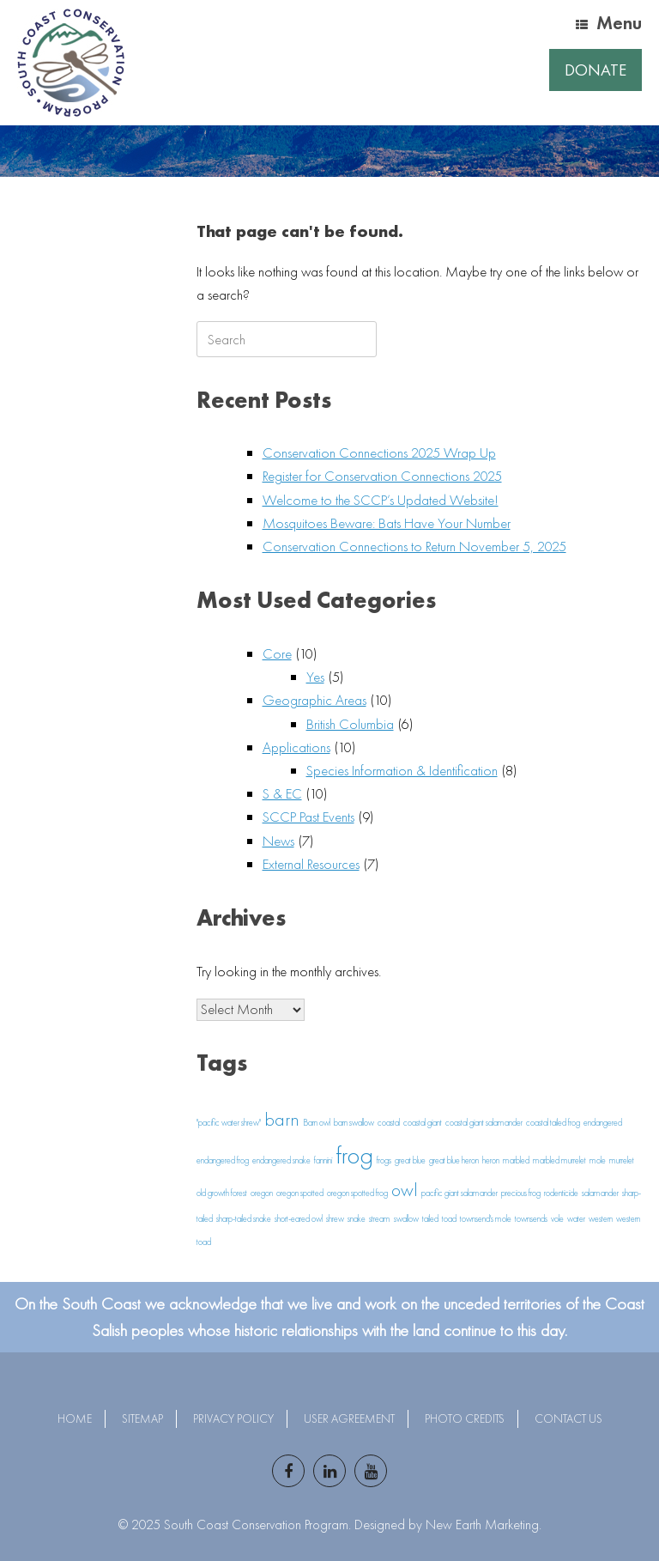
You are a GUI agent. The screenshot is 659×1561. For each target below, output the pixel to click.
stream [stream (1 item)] (379, 1218)
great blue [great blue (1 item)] (410, 1160)
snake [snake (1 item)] (357, 1218)
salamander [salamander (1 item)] (600, 1193)
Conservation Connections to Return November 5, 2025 (414, 546)
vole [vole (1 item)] (557, 1218)
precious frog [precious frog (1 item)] (521, 1193)
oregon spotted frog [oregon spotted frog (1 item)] (357, 1193)
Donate (595, 70)
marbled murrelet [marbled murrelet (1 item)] (559, 1160)
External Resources (311, 863)
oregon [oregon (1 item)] (262, 1193)
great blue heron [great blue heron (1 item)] (454, 1160)
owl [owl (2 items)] (404, 1190)
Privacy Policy (233, 1418)
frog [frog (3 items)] (354, 1155)
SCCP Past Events (308, 816)
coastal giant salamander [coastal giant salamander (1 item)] (484, 1122)
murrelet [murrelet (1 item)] (621, 1160)
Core (277, 653)
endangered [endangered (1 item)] (602, 1122)
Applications (296, 747)
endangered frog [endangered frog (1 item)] (222, 1160)
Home (74, 1418)
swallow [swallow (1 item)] (406, 1218)
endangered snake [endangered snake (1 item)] (281, 1160)
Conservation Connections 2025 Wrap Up (379, 452)
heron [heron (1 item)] (490, 1160)
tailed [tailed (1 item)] (430, 1218)
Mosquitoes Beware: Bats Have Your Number (387, 522)
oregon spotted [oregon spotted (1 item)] (299, 1193)
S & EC (282, 793)
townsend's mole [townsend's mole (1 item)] (485, 1218)
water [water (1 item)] (576, 1218)
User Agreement (349, 1418)
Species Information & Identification (402, 770)
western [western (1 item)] (601, 1218)
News (278, 840)
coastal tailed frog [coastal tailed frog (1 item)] (553, 1122)
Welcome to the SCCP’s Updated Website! (381, 499)
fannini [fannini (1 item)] (323, 1160)
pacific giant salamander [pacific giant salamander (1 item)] (459, 1193)
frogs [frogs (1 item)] (384, 1160)
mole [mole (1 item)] (597, 1160)
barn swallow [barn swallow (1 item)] (354, 1122)
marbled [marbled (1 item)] (516, 1160)
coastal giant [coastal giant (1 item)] (422, 1122)
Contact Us (568, 1418)
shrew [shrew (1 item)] (335, 1218)
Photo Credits (465, 1418)
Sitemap (142, 1418)
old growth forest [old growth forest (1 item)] (221, 1193)
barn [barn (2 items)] (281, 1120)
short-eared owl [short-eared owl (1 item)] (299, 1218)
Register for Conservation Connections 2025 (382, 475)
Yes (315, 676)
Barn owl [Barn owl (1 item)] (316, 1122)
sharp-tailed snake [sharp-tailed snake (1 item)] (243, 1218)
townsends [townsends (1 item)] (531, 1218)
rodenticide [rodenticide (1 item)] (561, 1193)
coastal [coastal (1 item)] (389, 1122)
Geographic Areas (314, 699)
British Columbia (350, 723)
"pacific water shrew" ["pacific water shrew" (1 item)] (228, 1122)
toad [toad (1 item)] (449, 1218)
